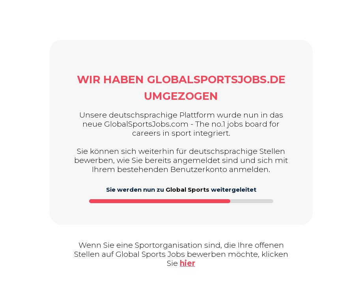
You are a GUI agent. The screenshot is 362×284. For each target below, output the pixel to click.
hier (187, 263)
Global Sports (187, 189)
